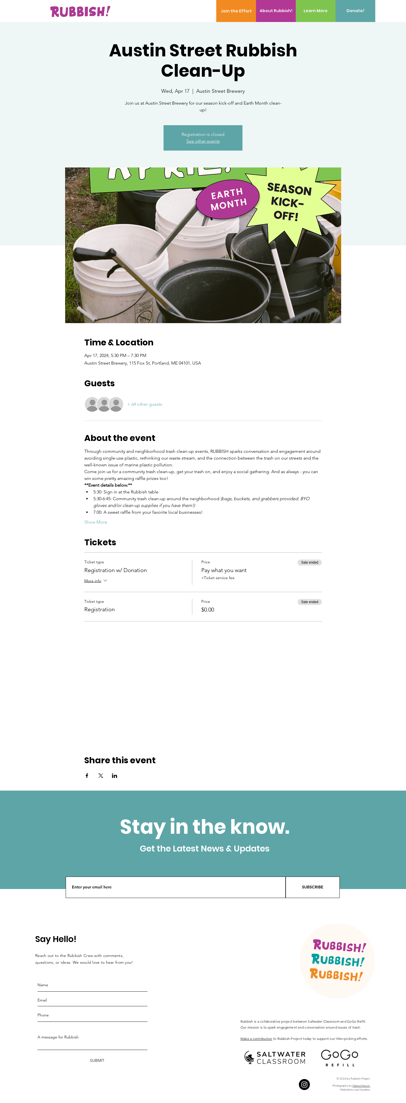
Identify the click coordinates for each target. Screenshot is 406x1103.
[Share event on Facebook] (87, 775)
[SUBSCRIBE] (313, 887)
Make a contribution (256, 1038)
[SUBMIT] (96, 1060)
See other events (203, 141)
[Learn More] (316, 11)
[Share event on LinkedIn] (114, 775)
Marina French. (361, 1086)
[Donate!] (355, 11)
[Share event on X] (100, 775)
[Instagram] (304, 1084)
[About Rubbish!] (276, 11)
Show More (95, 522)
